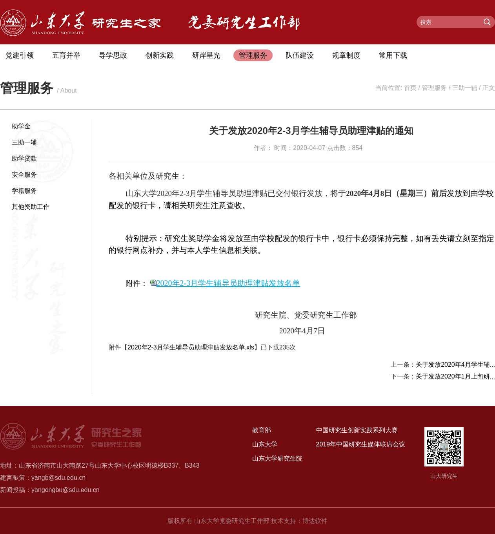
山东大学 (264, 444)
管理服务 (253, 55)
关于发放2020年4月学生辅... (455, 364)
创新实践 (160, 55)
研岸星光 (206, 55)
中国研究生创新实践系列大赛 (357, 430)
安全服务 (24, 174)
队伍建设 (300, 55)
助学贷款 (24, 158)
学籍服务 (24, 190)
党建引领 (19, 55)
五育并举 (66, 55)
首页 (410, 87)
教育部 (261, 430)
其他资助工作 (30, 206)
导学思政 (113, 55)
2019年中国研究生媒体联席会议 (361, 444)
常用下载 (393, 55)
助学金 (21, 126)
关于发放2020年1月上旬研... (455, 376)
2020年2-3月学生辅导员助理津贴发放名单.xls (190, 347)
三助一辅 (464, 87)
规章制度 (346, 55)
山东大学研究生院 (277, 458)
